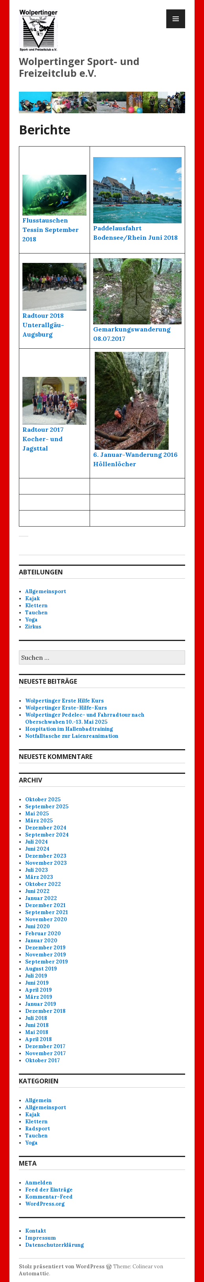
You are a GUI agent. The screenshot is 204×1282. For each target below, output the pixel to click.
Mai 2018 (36, 1032)
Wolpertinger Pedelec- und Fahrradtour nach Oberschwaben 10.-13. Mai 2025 (84, 718)
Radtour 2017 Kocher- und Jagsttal (43, 439)
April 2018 (38, 1039)
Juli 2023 (36, 870)
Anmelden (38, 1182)
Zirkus (33, 626)
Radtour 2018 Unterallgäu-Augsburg (43, 324)
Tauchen (36, 612)
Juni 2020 (37, 926)
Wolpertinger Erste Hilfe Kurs (64, 700)
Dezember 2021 (45, 905)
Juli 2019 (36, 975)
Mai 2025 (37, 813)
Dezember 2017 (45, 1046)
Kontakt (35, 1231)
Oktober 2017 (42, 1060)
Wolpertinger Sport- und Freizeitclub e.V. (79, 67)
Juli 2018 (36, 1018)
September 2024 (47, 834)
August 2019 (41, 968)
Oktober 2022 (43, 884)
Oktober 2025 (43, 799)
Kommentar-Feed (49, 1196)
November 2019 (45, 954)
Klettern (36, 605)
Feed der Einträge (49, 1189)
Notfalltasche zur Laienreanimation (71, 736)
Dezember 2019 (45, 947)
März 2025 (39, 820)
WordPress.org (44, 1204)
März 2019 (38, 997)
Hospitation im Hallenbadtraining (69, 729)
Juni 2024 (37, 849)
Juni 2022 (37, 891)
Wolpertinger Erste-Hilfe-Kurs (66, 707)
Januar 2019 (40, 1004)
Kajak (32, 598)
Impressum (40, 1238)
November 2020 (46, 919)
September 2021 (46, 912)
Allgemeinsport (45, 591)
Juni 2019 (37, 983)
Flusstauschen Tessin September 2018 (50, 229)
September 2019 (46, 961)
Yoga (31, 619)
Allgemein (38, 1100)
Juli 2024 (36, 841)
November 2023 (46, 863)
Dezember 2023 (45, 856)
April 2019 (38, 990)
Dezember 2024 (45, 827)
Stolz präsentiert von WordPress (62, 1266)
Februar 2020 (43, 933)
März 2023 (39, 877)
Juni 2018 (37, 1025)
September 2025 (46, 806)
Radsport (37, 1128)
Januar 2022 (41, 898)
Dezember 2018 (45, 1011)
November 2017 (45, 1053)
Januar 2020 (41, 940)
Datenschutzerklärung (54, 1245)
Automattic (34, 1273)
